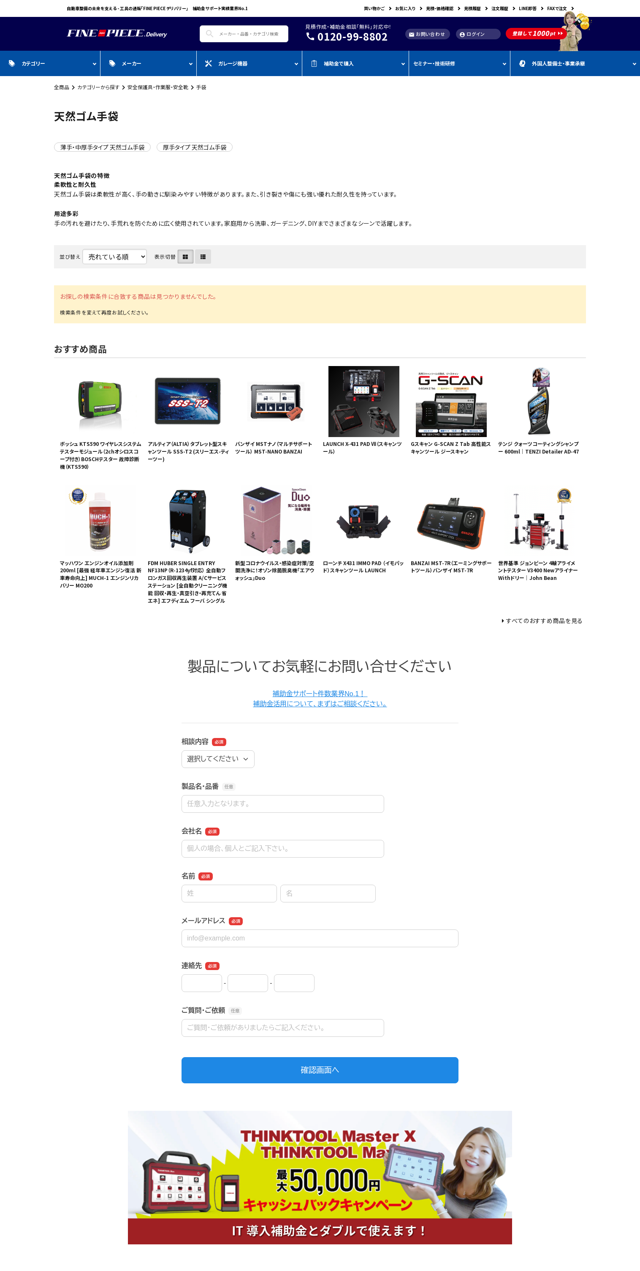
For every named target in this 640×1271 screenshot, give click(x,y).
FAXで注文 (557, 8)
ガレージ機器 (226, 63)
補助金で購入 (332, 63)
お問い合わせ (427, 34)
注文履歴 (499, 8)
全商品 (61, 86)
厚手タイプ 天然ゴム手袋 (194, 147)
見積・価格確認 (439, 8)
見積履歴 (472, 8)
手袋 (201, 86)
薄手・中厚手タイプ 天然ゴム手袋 (102, 147)
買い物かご (374, 8)
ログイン (472, 34)
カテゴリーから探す (98, 86)
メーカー (125, 63)
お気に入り (405, 8)
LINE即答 (528, 8)
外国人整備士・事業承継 (552, 63)
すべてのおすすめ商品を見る (544, 620)
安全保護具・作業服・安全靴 (157, 86)
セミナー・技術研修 (434, 63)
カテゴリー (26, 63)
